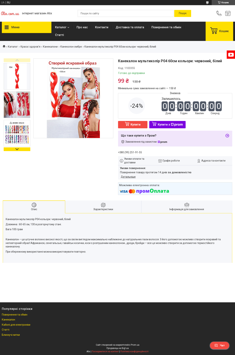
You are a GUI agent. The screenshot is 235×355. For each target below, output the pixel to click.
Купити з (170, 124)
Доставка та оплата (130, 27)
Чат (219, 345)
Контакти (101, 27)
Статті (59, 35)
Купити (135, 124)
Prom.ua (135, 345)
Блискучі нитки (11, 334)
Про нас (82, 27)
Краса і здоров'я (30, 46)
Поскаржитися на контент (105, 351)
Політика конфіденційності (134, 351)
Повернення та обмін (166, 27)
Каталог (60, 27)
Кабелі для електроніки (16, 324)
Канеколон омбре (71, 46)
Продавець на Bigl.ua (117, 348)
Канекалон (8, 319)
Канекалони (50, 46)
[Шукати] (182, 13)
